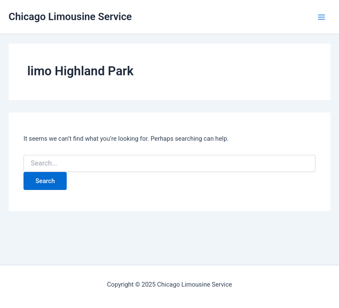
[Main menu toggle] (321, 17)
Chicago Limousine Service (70, 17)
